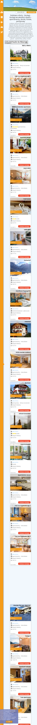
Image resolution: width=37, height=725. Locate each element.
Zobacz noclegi (24, 73)
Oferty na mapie (31, 12)
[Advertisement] (18, 585)
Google (7, 711)
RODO (8, 719)
